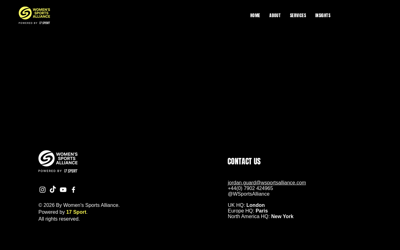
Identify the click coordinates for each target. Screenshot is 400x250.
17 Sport (76, 212)
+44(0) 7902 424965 (250, 188)
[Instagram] (42, 190)
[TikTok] (53, 190)
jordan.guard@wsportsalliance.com (267, 182)
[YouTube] (63, 190)
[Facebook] (73, 190)
